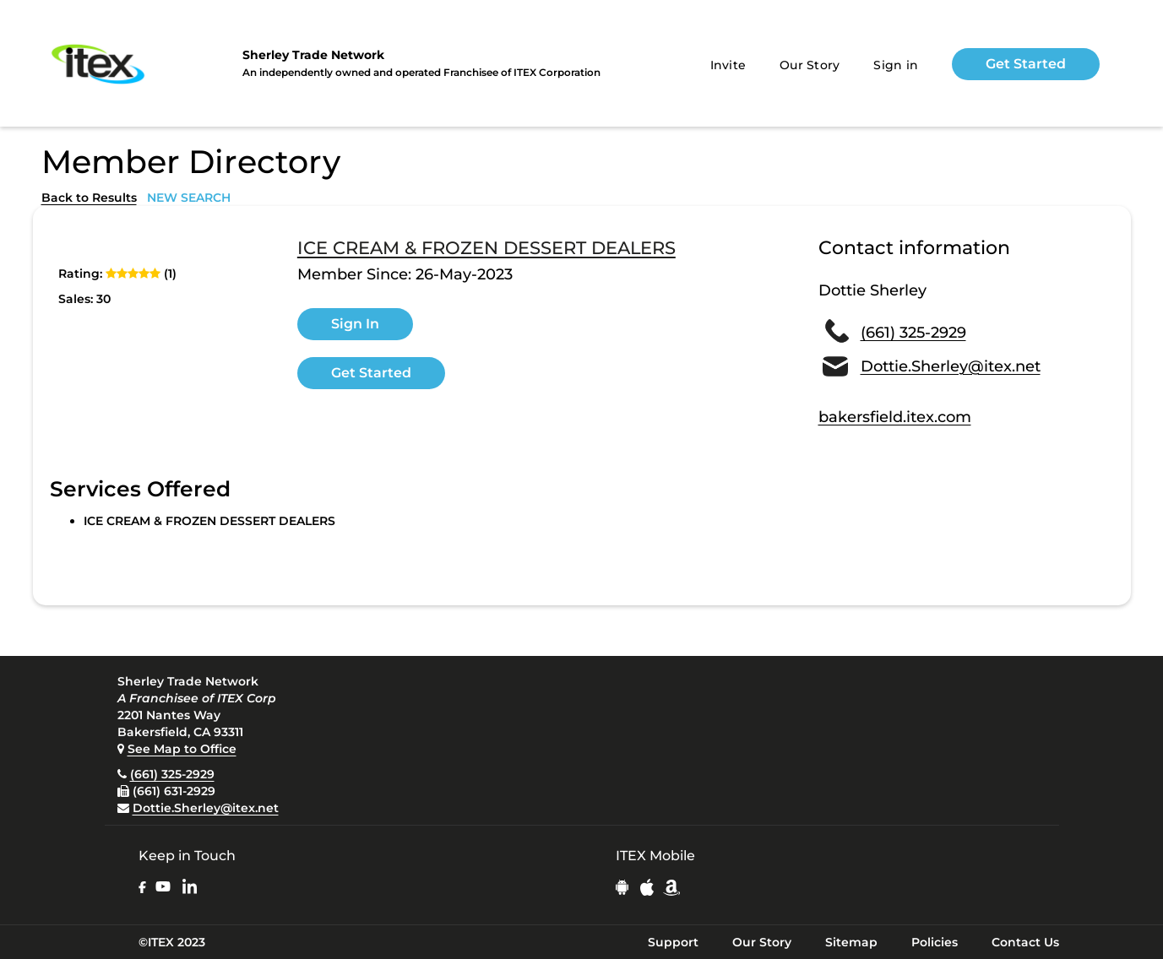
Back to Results (89, 197)
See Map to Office (182, 748)
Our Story (810, 65)
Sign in (895, 65)
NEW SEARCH (189, 197)
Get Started (1026, 64)
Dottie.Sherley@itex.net (951, 366)
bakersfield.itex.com (894, 417)
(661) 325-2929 (913, 332)
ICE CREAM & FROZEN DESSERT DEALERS (486, 248)
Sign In (355, 324)
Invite (728, 65)
